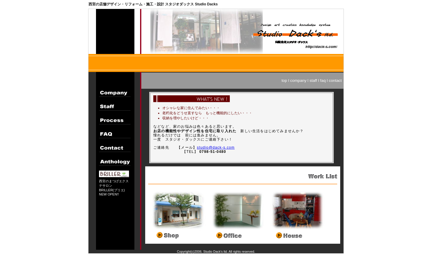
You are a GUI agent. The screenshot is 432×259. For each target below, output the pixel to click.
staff (313, 80)
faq (323, 80)
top (284, 80)
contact (335, 80)
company (298, 80)
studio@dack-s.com (216, 147)
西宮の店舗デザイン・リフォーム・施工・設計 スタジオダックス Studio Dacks (153, 4)
